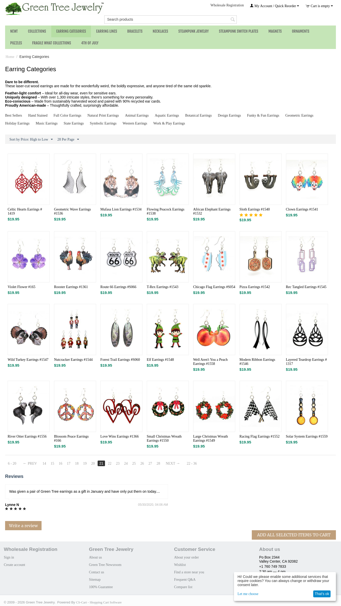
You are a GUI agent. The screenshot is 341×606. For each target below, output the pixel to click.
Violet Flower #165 (21, 287)
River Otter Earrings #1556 (27, 436)
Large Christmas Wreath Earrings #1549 (210, 438)
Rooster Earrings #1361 (71, 287)
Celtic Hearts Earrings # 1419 (25, 211)
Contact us (96, 572)
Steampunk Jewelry (193, 31)
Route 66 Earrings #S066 (118, 287)
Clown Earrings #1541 (302, 209)
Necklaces (160, 31)
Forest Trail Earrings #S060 (120, 360)
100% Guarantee (101, 587)
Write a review (23, 525)
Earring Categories (71, 31)
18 (76, 463)
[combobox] (170, 19)
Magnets (275, 31)
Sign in (9, 557)
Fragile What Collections (51, 43)
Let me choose (248, 594)
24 (126, 463)
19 (85, 463)
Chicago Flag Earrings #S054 (214, 287)
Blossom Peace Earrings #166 (71, 438)
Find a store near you (189, 572)
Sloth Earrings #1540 (255, 209)
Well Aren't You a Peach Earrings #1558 (210, 362)
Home (10, 57)
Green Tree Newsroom (105, 565)
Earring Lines (106, 31)
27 (150, 463)
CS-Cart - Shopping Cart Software (99, 602)
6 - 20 (12, 463)
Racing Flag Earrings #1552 (260, 436)
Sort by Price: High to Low (31, 139)
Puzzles (16, 43)
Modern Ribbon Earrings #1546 (257, 362)
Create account (14, 565)
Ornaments (300, 31)
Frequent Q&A (184, 580)
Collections (37, 31)
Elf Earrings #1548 (160, 360)
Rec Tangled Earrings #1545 (306, 287)
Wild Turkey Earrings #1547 (28, 360)
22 (109, 463)
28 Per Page (68, 139)
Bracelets (134, 31)
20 (93, 463)
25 (134, 463)
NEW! (14, 31)
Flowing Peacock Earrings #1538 (166, 211)
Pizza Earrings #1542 (255, 287)
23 (118, 463)
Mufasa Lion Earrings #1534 (120, 209)
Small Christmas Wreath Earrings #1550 (164, 438)
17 (68, 463)
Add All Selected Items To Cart (294, 534)
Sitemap (95, 580)
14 (44, 463)
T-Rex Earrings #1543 (162, 287)
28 (158, 463)
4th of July (90, 43)
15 (52, 463)
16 (60, 463)
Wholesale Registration (227, 5)
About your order (186, 557)
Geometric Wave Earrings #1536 (72, 211)
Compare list (183, 587)
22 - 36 (192, 463)
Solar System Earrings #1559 (307, 436)
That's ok (322, 594)
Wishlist (180, 565)
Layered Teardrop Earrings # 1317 (306, 362)
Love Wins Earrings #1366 (119, 436)
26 (142, 463)
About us (95, 557)
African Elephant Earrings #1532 (212, 211)
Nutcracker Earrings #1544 (73, 360)
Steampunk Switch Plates (238, 31)
